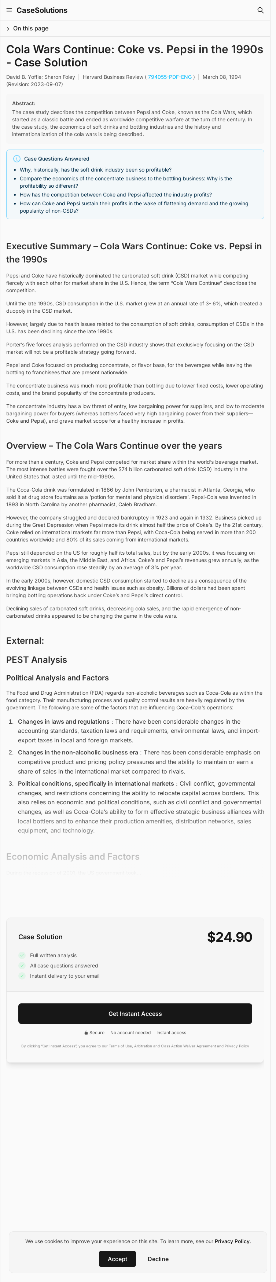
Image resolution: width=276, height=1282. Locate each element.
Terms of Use (120, 1046)
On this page (30, 28)
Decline (158, 1259)
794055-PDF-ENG (170, 77)
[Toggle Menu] (9, 10)
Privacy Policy (232, 1241)
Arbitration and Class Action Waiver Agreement (175, 1046)
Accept (117, 1259)
